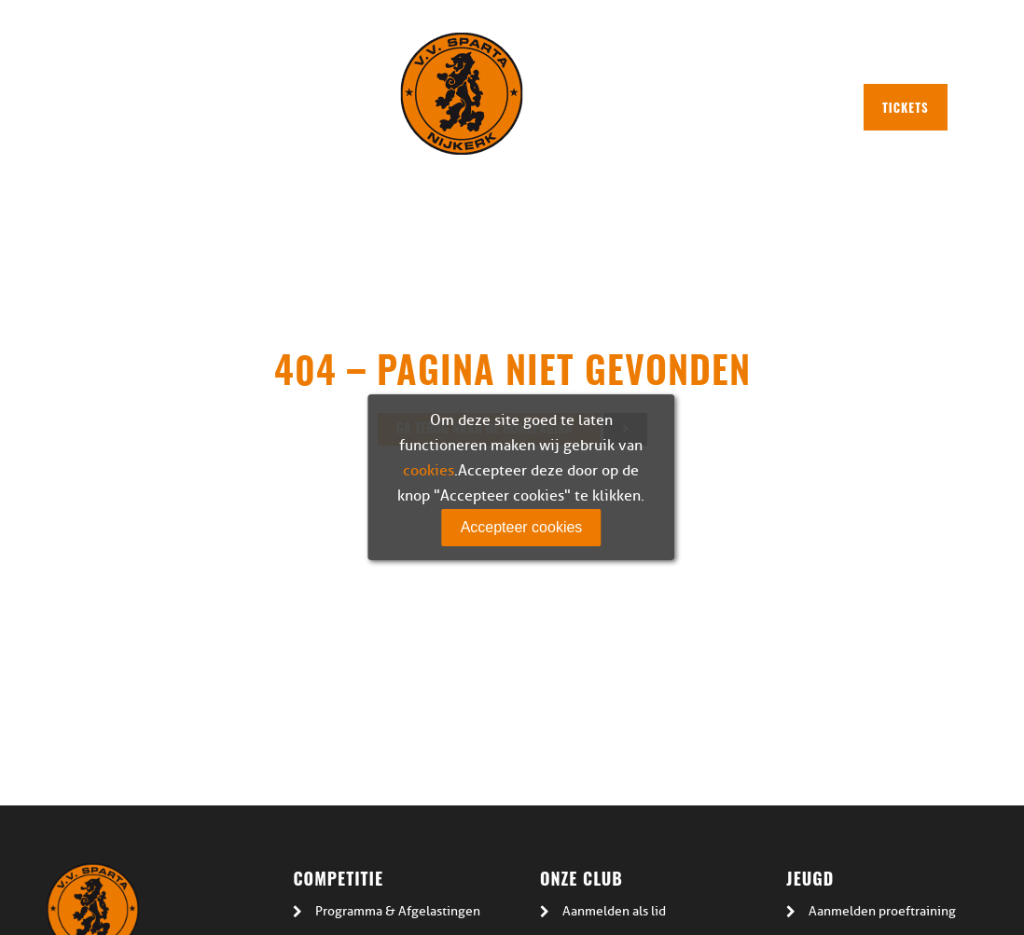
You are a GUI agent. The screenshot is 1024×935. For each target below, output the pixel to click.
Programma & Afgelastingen (397, 911)
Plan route (679, 58)
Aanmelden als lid (614, 911)
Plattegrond (579, 58)
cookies (428, 470)
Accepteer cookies (522, 527)
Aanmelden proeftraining (882, 911)
